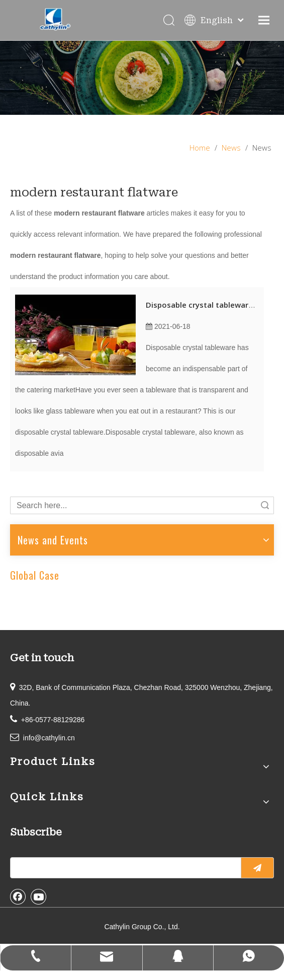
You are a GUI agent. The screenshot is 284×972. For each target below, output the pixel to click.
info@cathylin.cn (49, 738)
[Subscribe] (257, 867)
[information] (142, 78)
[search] (123, 868)
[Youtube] (39, 896)
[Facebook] (18, 896)
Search (264, 505)
